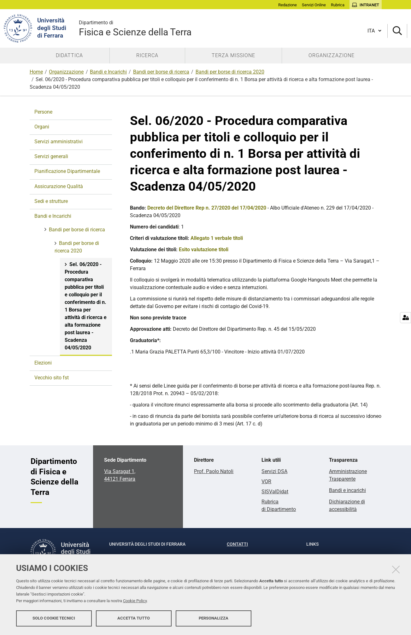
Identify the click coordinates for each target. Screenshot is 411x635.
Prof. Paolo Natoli (213, 471)
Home (36, 72)
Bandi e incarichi (347, 490)
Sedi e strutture (51, 201)
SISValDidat (274, 492)
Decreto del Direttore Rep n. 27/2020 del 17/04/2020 (206, 208)
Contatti (237, 544)
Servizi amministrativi (58, 142)
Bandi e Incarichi (108, 72)
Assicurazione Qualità (58, 186)
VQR (266, 481)
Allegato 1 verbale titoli (217, 238)
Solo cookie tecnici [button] (53, 618)
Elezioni (43, 363)
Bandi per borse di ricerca (161, 72)
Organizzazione (66, 72)
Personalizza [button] (213, 618)
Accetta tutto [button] (133, 618)
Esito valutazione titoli (203, 249)
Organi (41, 127)
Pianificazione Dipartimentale (67, 171)
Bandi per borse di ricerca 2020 (230, 72)
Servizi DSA (274, 471)
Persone (43, 112)
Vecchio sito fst (51, 378)
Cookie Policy (135, 601)
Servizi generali (51, 156)
